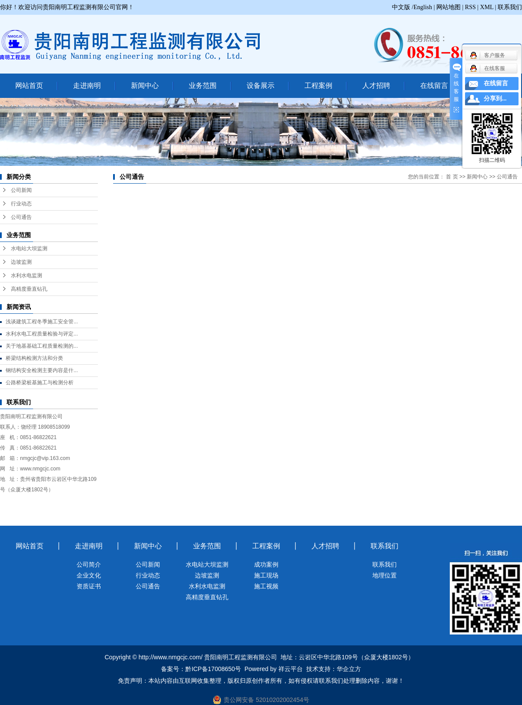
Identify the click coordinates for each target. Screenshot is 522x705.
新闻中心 (145, 85)
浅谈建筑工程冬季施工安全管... (42, 322)
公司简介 (89, 564)
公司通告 (21, 217)
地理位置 (384, 575)
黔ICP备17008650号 (213, 668)
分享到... (495, 98)
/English (422, 7)
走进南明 (87, 85)
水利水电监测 (26, 275)
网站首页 (29, 85)
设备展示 (260, 85)
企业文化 (89, 575)
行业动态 (21, 204)
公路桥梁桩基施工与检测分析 (40, 382)
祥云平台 (290, 668)
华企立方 (349, 668)
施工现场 (266, 575)
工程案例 (318, 85)
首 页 (452, 177)
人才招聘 (376, 85)
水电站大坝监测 (29, 248)
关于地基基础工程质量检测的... (42, 346)
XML (487, 7)
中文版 (401, 7)
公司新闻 (21, 190)
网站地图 (448, 7)
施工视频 (266, 586)
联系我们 (510, 7)
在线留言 (434, 85)
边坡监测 (21, 262)
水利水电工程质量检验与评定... (42, 334)
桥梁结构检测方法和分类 (34, 358)
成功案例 (266, 564)
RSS (470, 7)
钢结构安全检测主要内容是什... (42, 370)
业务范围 (203, 85)
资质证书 (89, 586)
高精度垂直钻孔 (29, 289)
